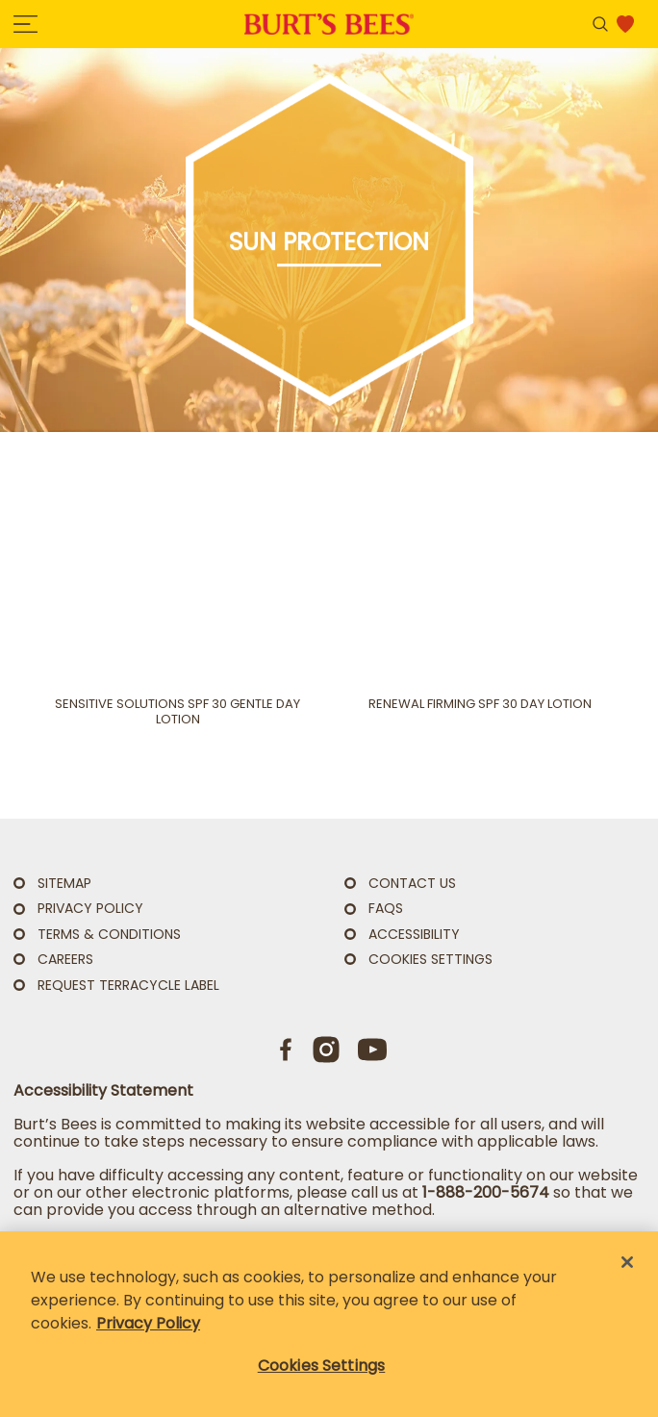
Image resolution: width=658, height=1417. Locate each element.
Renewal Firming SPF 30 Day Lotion (480, 704)
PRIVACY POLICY (90, 908)
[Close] (627, 1262)
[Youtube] (372, 1049)
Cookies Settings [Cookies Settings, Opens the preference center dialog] (322, 1365)
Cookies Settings (430, 959)
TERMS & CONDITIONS (109, 934)
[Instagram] (326, 1049)
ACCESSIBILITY (414, 934)
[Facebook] (286, 1049)
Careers (65, 959)
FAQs (385, 908)
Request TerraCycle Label (128, 985)
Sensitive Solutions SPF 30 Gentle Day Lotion (177, 711)
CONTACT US (412, 883)
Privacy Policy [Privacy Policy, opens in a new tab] (148, 1323)
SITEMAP (64, 883)
